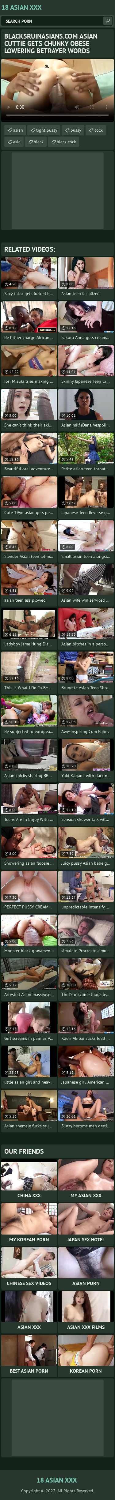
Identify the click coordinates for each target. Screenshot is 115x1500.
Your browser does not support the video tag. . (57, 90)
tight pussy (46, 130)
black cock (66, 142)
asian (18, 130)
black (39, 142)
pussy (76, 130)
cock (98, 130)
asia (17, 142)
